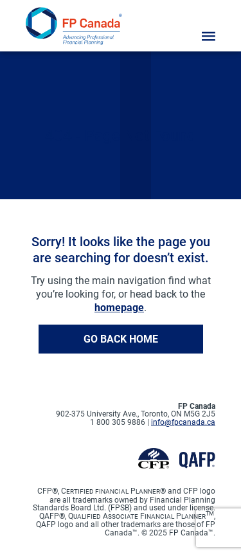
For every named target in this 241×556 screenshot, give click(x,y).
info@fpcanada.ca (183, 422)
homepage (119, 307)
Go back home (121, 339)
